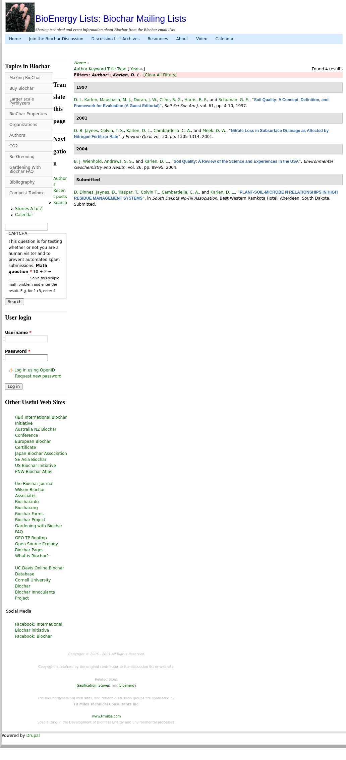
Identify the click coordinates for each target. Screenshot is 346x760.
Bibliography (22, 182)
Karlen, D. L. (138, 130)
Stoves (104, 685)
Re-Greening (22, 156)
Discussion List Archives (116, 39)
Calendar (225, 39)
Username (18, 332)
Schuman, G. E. (234, 99)
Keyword (97, 69)
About (182, 39)
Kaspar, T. (128, 192)
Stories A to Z (29, 208)
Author (80, 69)
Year (134, 69)
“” (236, 161)
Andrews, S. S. (118, 161)
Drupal (33, 735)
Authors (17, 135)
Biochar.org (26, 507)
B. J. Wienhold (88, 161)
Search (60, 202)
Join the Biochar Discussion (56, 39)
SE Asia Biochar (30, 459)
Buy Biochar (21, 88)
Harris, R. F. (195, 99)
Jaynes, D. (106, 192)
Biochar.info (27, 501)
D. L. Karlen (85, 99)
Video (202, 39)
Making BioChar (25, 77)
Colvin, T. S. (112, 130)
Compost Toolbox (26, 193)
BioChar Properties (28, 114)
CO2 (13, 146)
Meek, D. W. (214, 130)
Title (111, 69)
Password (17, 351)
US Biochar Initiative (35, 465)
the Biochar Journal (34, 483)
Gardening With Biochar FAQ (25, 169)
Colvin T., (150, 192)
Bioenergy (127, 685)
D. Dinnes (83, 192)
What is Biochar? (32, 556)
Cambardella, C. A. (172, 130)
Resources (158, 39)
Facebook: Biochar (33, 636)
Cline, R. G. (171, 99)
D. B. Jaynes (86, 130)
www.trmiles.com (106, 716)
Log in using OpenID (34, 370)
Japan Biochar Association (41, 453)
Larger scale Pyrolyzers (21, 101)
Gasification (87, 685)
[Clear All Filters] (160, 75)
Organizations (23, 124)
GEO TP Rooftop (31, 538)
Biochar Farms (29, 513)
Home (15, 39)
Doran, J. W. (145, 99)
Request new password (38, 376)
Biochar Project (30, 519)
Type (121, 69)
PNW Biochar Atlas (33, 471)
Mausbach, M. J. (115, 99)
